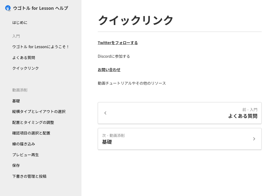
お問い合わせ (109, 69)
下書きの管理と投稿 (29, 176)
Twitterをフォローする (118, 42)
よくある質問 (23, 57)
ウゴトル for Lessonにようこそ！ (41, 46)
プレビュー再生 (25, 154)
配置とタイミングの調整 (33, 122)
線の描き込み (23, 143)
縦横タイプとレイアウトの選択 (38, 111)
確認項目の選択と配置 (31, 133)
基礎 (16, 100)
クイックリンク (25, 68)
